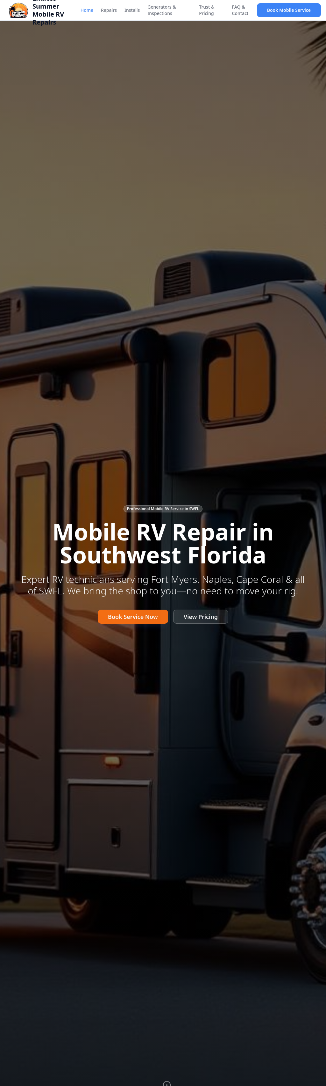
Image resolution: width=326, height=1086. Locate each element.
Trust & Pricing (206, 10)
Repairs (109, 10)
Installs (132, 10)
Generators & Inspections (161, 10)
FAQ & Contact (240, 10)
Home (87, 10)
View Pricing (201, 618)
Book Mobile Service (289, 10)
